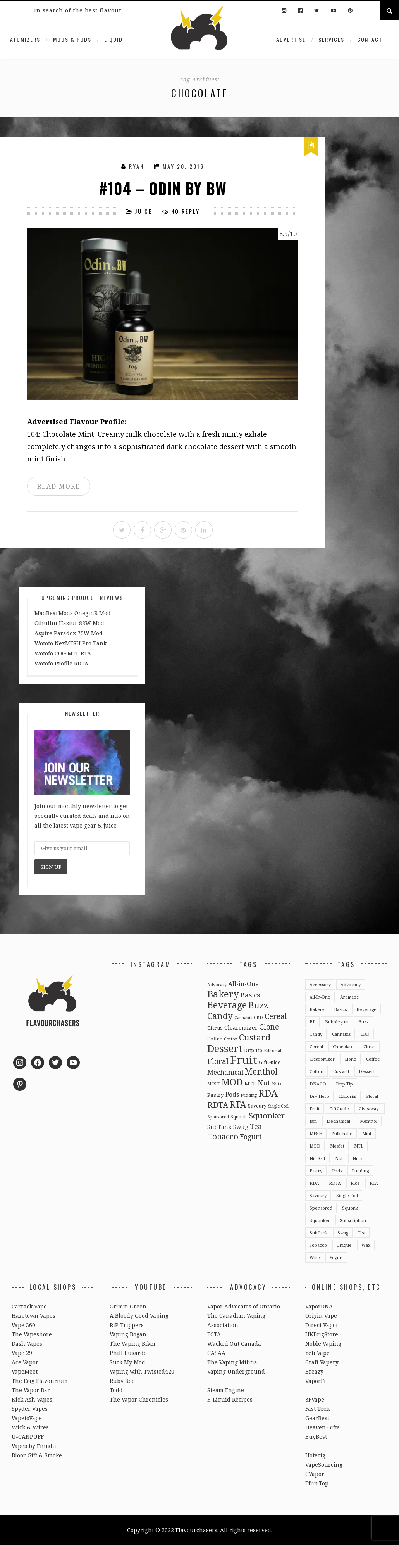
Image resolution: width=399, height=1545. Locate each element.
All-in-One (320, 997)
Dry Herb (319, 1096)
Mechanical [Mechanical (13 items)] (225, 1072)
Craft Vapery (322, 1362)
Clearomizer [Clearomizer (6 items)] (241, 1027)
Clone (350, 1059)
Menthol (368, 1121)
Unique (344, 1245)
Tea (361, 1233)
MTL (358, 1146)
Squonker (320, 1220)
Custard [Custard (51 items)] (254, 1037)
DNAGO (318, 1084)
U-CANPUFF (28, 1436)
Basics (340, 1009)
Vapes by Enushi (34, 1446)
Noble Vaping (323, 1343)
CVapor (314, 1474)
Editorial (347, 1096)
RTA (374, 1183)
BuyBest (316, 1436)
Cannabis (341, 1034)
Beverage (366, 1009)
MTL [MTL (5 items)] (250, 1083)
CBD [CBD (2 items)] (258, 1017)
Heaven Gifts (322, 1427)
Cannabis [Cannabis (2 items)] (243, 1017)
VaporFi (315, 1380)
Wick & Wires (30, 1427)
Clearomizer (322, 1059)
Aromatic (349, 997)
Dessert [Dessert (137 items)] (224, 1048)
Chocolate (343, 1046)
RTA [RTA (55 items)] (238, 1104)
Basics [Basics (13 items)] (250, 994)
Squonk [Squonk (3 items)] (238, 1116)
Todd (116, 1390)
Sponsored (321, 1208)
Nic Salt (317, 1158)
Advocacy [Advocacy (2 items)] (217, 984)
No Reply (185, 211)
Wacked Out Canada (234, 1343)
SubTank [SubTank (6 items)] (219, 1126)
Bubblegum (337, 1022)
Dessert (367, 1071)
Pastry (316, 1170)
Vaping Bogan (128, 1334)
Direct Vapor (322, 1325)
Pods (337, 1170)
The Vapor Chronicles (139, 1399)
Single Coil (347, 1195)
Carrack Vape (29, 1306)
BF (312, 1022)
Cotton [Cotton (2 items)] (230, 1039)
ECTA (214, 1334)
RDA (314, 1183)
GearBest (317, 1418)
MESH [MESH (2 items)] (213, 1084)
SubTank (319, 1233)
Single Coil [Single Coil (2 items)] (278, 1106)
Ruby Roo (122, 1380)
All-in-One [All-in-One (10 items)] (243, 984)
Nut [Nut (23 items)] (264, 1083)
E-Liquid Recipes (230, 1399)
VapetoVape (27, 1418)
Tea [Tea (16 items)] (256, 1126)
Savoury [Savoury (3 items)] (257, 1106)
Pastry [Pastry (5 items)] (215, 1094)
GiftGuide (339, 1108)
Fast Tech (317, 1408)
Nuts (357, 1158)
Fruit (315, 1108)
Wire (315, 1257)
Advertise (291, 39)
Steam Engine (225, 1390)
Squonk (350, 1208)
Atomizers (25, 39)
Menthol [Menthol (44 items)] (261, 1071)
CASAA (216, 1353)
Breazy (314, 1371)
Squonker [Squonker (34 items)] (267, 1115)
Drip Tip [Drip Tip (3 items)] (253, 1050)
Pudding (360, 1170)
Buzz (363, 1022)
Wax (365, 1245)
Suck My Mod (127, 1362)
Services (331, 39)
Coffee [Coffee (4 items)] (214, 1038)
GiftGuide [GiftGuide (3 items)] (269, 1062)
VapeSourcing (323, 1464)
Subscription (353, 1220)
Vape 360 (23, 1325)
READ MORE (58, 486)
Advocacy (351, 984)
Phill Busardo (128, 1353)
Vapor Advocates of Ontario (243, 1306)
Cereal (316, 1046)
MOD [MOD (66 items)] (232, 1082)
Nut (339, 1158)
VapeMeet (25, 1371)
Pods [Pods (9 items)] (232, 1094)
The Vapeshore (32, 1334)
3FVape (314, 1399)
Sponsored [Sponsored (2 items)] (218, 1117)
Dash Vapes (27, 1343)
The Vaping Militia (232, 1362)
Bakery (317, 1009)
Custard (341, 1071)
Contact (369, 39)
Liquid (113, 39)
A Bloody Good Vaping (139, 1315)
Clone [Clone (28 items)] (269, 1026)
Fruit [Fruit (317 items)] (243, 1060)
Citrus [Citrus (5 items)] (215, 1027)
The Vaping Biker (133, 1343)
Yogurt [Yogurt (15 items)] (251, 1136)
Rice (355, 1183)
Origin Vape (321, 1315)
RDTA (335, 1183)
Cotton (316, 1071)
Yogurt (336, 1257)
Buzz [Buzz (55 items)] (258, 1005)
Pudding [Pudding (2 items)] (249, 1095)
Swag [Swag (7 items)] (240, 1126)
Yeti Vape (317, 1353)
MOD (315, 1146)
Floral (372, 1096)
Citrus (369, 1046)
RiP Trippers (127, 1325)
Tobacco (318, 1245)
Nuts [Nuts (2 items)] (276, 1084)
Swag (342, 1233)
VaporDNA (319, 1306)
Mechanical (338, 1121)
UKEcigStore (321, 1334)
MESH (316, 1133)
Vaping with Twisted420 (142, 1371)
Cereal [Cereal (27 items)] (276, 1016)
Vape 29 (22, 1353)
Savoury (318, 1195)
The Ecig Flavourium (40, 1380)
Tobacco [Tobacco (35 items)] (222, 1136)
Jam (313, 1121)
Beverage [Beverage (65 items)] (227, 1005)
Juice (143, 211)
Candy (316, 1034)
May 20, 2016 (183, 166)
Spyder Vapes (30, 1408)
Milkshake (342, 1133)
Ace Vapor (25, 1362)
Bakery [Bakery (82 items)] (223, 993)
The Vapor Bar (31, 1390)
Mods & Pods (72, 39)
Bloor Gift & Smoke (37, 1455)
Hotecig (315, 1455)
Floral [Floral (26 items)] (218, 1061)
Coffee (373, 1059)
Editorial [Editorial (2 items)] (272, 1050)
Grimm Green (128, 1306)
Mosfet (337, 1146)
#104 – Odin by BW (163, 188)
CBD (365, 1034)
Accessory (320, 984)
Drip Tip (344, 1084)
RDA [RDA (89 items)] (268, 1093)
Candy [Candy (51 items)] (220, 1015)
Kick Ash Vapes (32, 1399)
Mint (366, 1133)
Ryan (136, 166)
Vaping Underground (236, 1371)
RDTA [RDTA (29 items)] (217, 1104)
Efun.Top (316, 1483)
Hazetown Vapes (33, 1315)
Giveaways (369, 1108)
